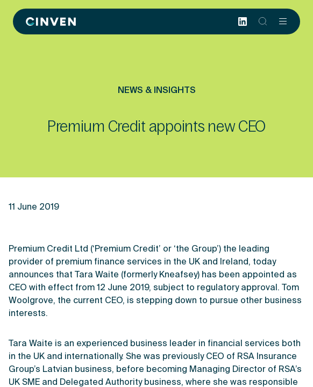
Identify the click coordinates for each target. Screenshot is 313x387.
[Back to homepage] (51, 21)
